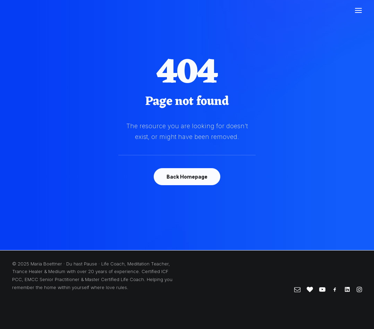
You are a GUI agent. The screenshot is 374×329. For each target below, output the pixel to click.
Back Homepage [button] (187, 177)
